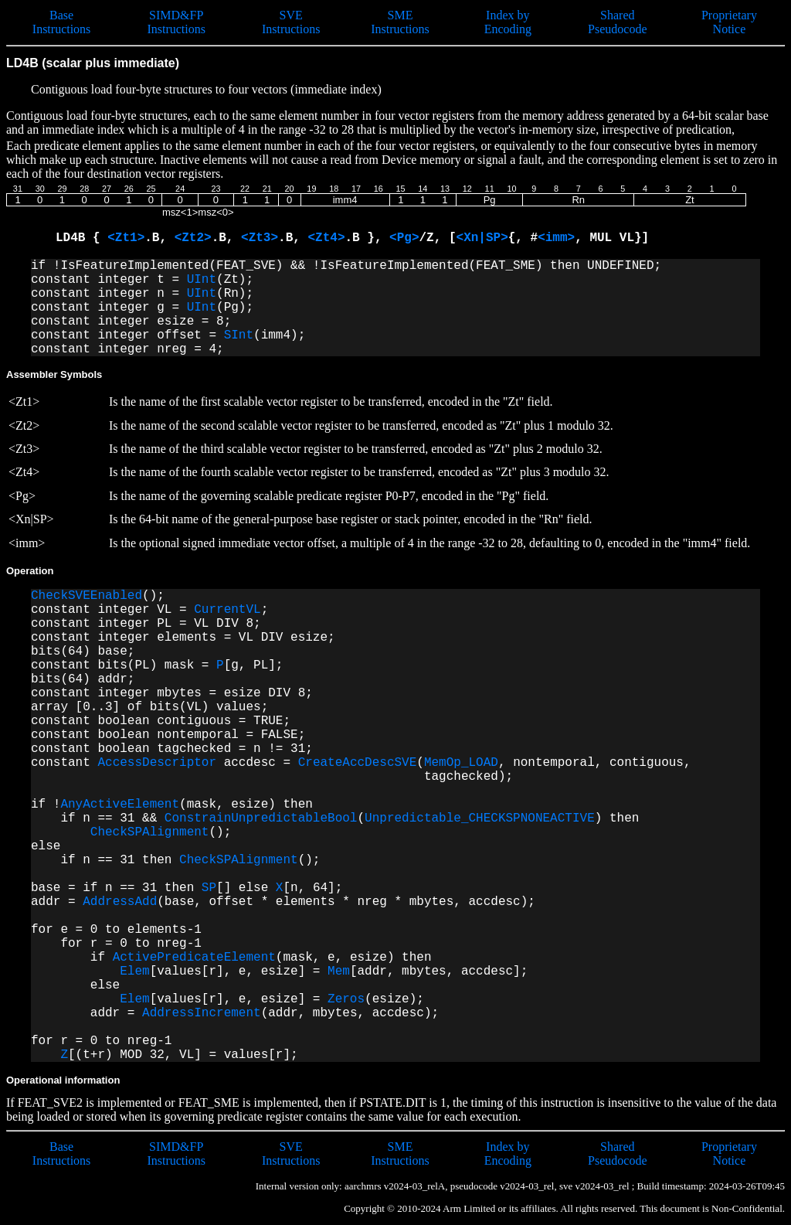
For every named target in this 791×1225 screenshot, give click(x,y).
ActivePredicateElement (194, 958)
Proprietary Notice (729, 22)
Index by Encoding (507, 22)
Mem (339, 971)
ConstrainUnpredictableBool (261, 818)
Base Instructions (61, 22)
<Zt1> (125, 238)
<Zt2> (193, 238)
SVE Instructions (291, 22)
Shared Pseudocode (617, 22)
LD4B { (81, 238)
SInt (238, 335)
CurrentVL (227, 610)
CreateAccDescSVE (357, 763)
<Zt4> (326, 238)
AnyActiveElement (119, 805)
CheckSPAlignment (149, 832)
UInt (201, 280)
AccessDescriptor (156, 763)
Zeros (346, 999)
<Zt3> (259, 238)
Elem (134, 971)
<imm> (556, 238)
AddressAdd (120, 902)
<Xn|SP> (482, 238)
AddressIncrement (201, 1013)
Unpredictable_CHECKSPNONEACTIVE (480, 818)
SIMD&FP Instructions (176, 22)
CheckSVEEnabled (86, 596)
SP (209, 888)
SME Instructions (400, 22)
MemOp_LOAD (461, 763)
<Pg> (404, 238)
